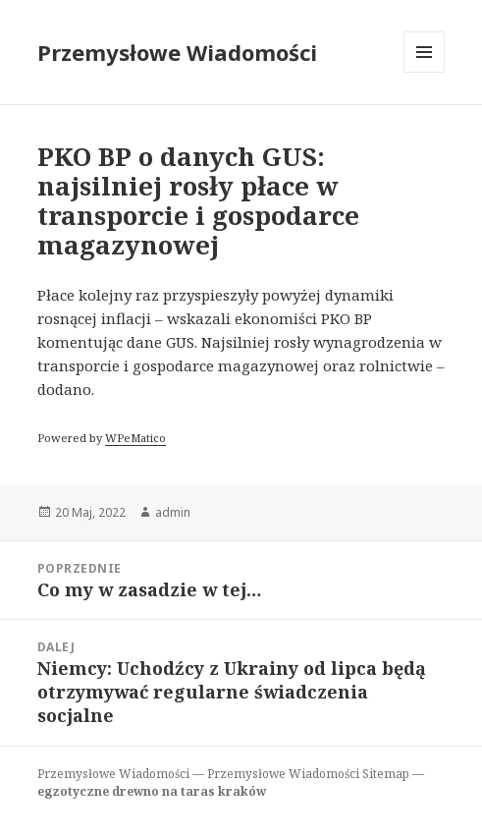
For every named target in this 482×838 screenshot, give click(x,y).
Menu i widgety (424, 72)
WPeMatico (135, 437)
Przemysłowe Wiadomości (177, 52)
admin (172, 512)
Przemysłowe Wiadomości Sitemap (308, 773)
